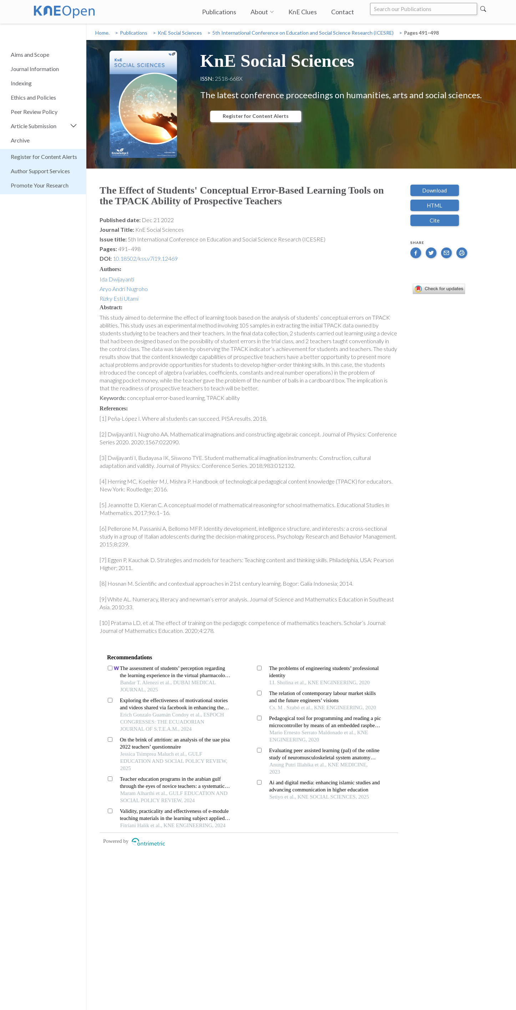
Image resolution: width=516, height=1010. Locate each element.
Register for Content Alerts (44, 156)
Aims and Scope (30, 54)
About (262, 12)
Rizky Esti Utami (119, 298)
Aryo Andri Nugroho (124, 288)
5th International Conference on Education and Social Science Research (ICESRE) (303, 33)
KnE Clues (302, 12)
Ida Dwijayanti (117, 279)
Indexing (21, 83)
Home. (102, 33)
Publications (219, 12)
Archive (20, 140)
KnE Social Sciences (180, 33)
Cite (435, 220)
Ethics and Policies (33, 97)
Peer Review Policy (34, 111)
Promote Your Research (40, 185)
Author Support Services (40, 171)
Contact (342, 12)
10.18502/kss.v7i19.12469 (145, 258)
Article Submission (33, 125)
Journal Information (35, 68)
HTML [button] (434, 205)
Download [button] (434, 190)
